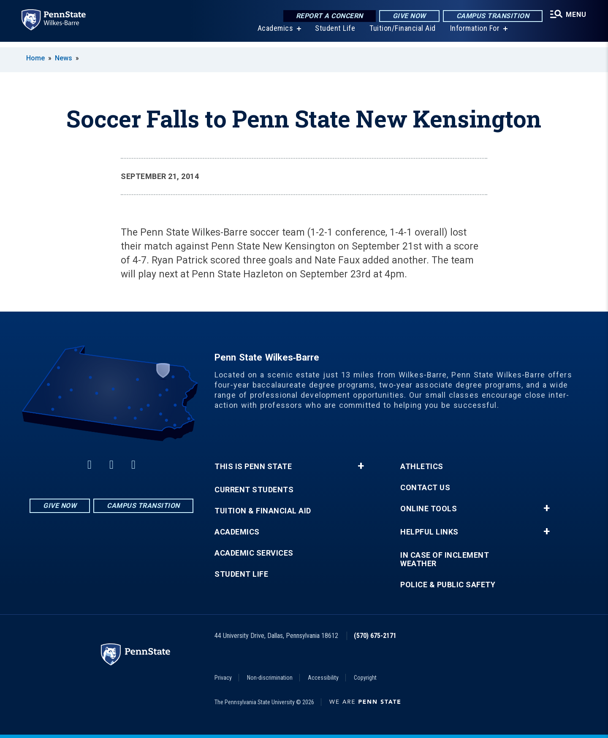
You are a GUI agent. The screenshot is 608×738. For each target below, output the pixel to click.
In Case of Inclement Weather (444, 559)
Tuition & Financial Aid (262, 511)
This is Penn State (253, 466)
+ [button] (361, 466)
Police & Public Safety (447, 585)
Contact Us (425, 487)
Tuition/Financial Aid (398, 33)
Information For (470, 33)
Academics (271, 33)
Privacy (223, 677)
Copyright (365, 677)
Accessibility (323, 677)
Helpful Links (429, 532)
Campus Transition (486, 17)
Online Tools (428, 509)
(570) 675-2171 (375, 636)
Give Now (402, 17)
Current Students (253, 490)
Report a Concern (322, 17)
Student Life (330, 33)
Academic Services (253, 553)
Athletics (421, 466)
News (63, 58)
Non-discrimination (270, 677)
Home (35, 58)
